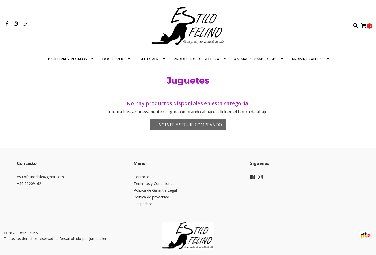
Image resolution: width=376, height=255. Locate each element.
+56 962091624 (30, 183)
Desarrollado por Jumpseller (83, 238)
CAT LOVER (148, 59)
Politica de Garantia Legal (155, 190)
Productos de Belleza (196, 59)
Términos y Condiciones (154, 183)
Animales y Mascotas (255, 59)
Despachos (143, 203)
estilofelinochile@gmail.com (40, 176)
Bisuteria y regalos (67, 59)
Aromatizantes (307, 59)
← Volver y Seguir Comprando (188, 125)
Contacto (141, 176)
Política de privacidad (151, 197)
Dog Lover (112, 59)
